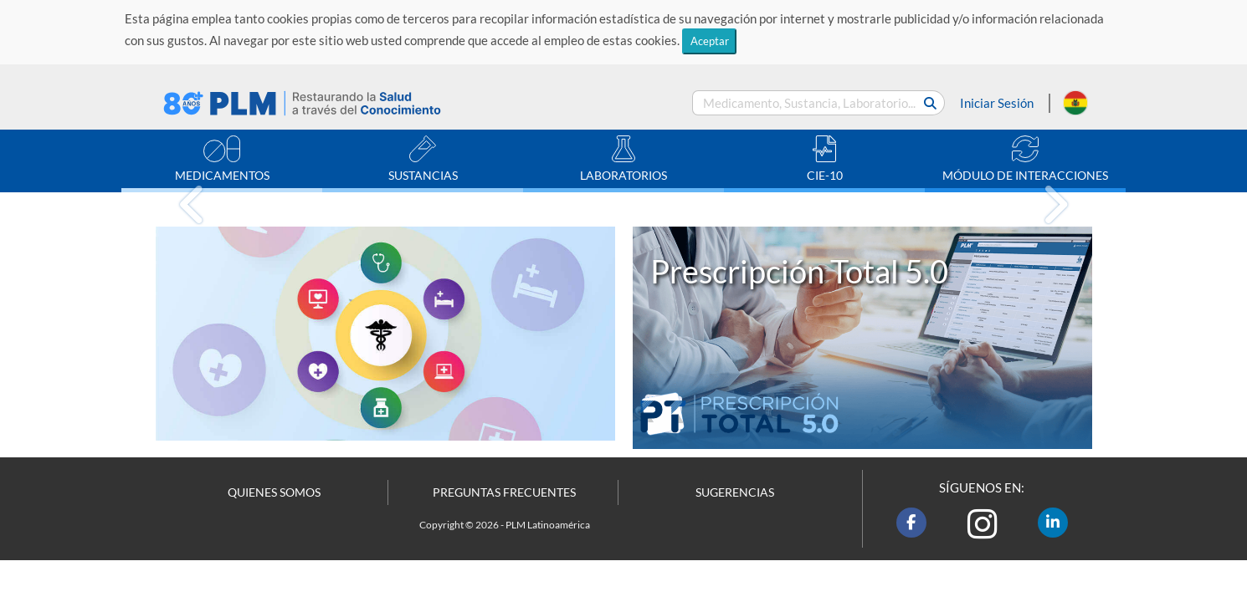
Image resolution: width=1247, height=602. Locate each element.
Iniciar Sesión (997, 102)
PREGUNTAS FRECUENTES (504, 492)
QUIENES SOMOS (274, 492)
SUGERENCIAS (734, 492)
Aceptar (709, 41)
